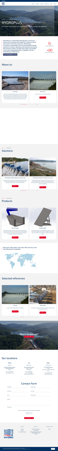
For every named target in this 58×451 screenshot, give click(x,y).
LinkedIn (22, 430)
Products (41, 3)
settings (29, 449)
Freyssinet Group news (22, 433)
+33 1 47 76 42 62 (36, 431)
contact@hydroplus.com (36, 430)
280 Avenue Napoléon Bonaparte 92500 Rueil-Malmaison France (35, 434)
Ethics (49, 430)
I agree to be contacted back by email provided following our (29, 411)
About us (33, 3)
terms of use (38, 411)
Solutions (37, 3)
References (47, 3)
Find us (51, 3)
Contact (55, 3)
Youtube (22, 431)
